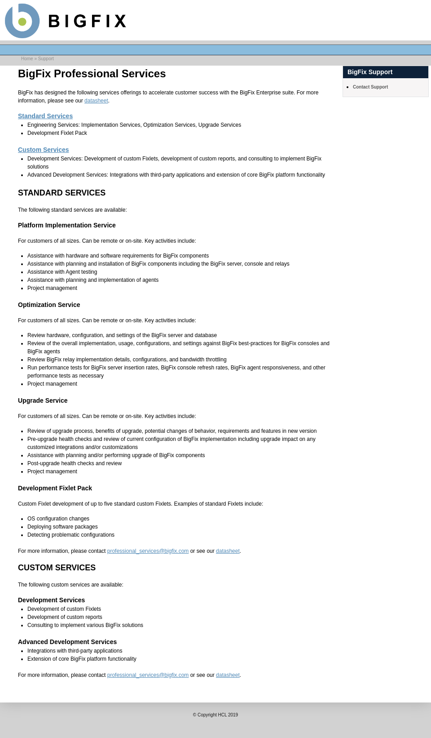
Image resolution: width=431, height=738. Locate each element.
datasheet (96, 101)
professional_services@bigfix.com (148, 551)
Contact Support (370, 86)
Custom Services (43, 149)
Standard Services (45, 116)
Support (46, 58)
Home (27, 58)
